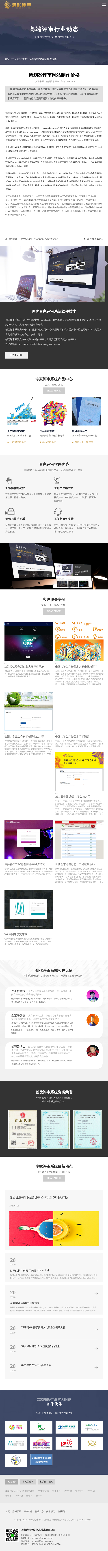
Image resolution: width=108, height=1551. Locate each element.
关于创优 (50, 1511)
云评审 (8, 1496)
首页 (7, 1511)
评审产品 (28, 1511)
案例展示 (16, 1511)
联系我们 (62, 1511)
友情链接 (12, 1481)
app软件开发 (43, 1491)
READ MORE (16, 355)
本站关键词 (28, 1481)
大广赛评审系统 (18, 442)
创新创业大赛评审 (84, 442)
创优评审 (9, 59)
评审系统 (68, 1491)
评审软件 (56, 1491)
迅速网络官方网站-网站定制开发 (19, 1491)
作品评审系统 (49, 442)
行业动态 (22, 59)
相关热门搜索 (46, 1481)
